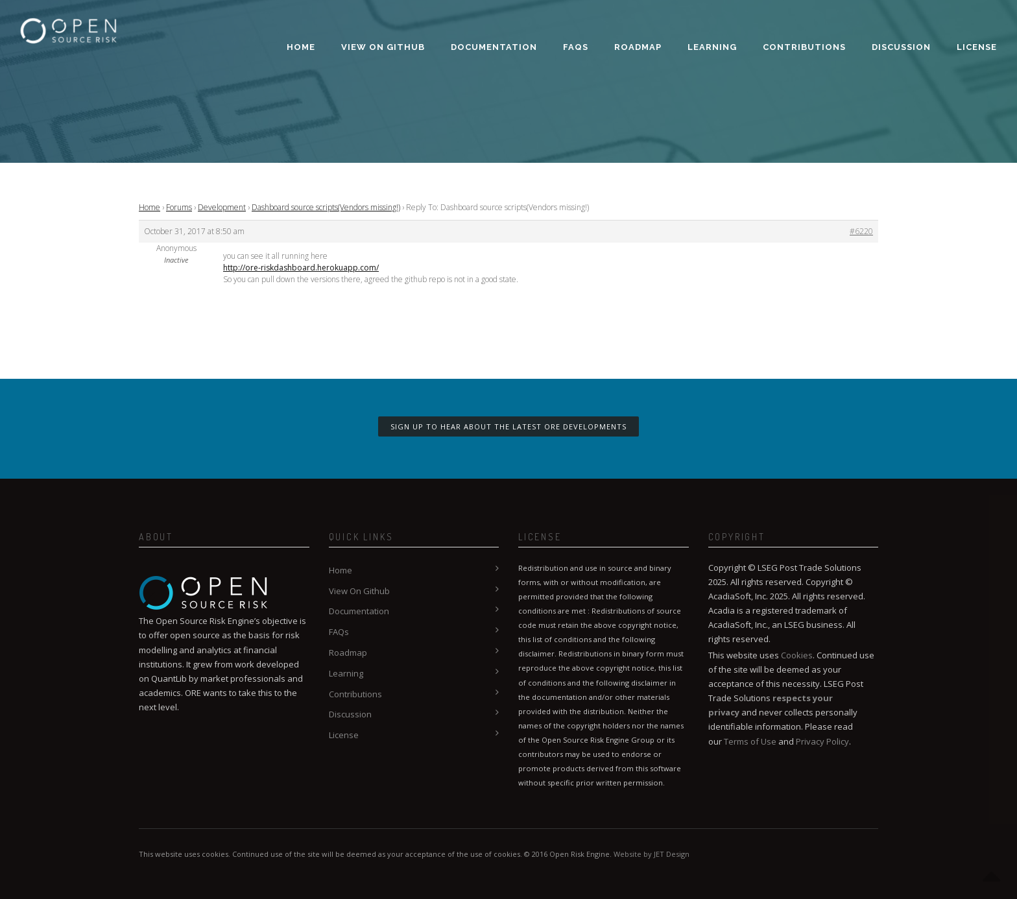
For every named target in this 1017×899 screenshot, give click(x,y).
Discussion (901, 47)
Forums (179, 207)
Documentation (494, 47)
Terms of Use (750, 741)
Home (301, 47)
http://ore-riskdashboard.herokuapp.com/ (301, 267)
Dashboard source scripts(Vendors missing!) (326, 207)
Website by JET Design (651, 854)
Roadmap (638, 47)
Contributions (804, 47)
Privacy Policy (822, 741)
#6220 (861, 231)
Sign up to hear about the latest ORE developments (508, 426)
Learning (712, 47)
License (977, 47)
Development (222, 207)
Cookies (797, 655)
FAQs (575, 47)
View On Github (383, 47)
